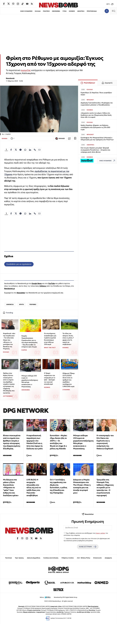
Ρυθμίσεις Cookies (68, 558)
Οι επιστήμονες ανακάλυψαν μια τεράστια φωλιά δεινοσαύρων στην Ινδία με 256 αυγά (50, 338)
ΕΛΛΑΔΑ (37, 11)
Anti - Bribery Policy (83, 558)
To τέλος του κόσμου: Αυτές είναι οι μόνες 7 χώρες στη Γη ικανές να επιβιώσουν (68, 338)
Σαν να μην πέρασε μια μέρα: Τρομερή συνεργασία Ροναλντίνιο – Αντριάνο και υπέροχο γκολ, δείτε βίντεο (95, 150)
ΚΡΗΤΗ (21, 304)
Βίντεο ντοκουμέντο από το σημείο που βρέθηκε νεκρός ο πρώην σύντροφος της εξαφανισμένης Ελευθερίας (11, 442)
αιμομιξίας (26, 70)
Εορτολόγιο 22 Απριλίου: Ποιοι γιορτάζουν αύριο (96, 94)
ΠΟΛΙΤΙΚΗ (46, 11)
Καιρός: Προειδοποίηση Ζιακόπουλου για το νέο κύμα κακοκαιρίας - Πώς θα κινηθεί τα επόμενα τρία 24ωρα (29, 341)
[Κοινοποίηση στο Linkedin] (30, 150)
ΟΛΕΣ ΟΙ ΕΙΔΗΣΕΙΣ (26, 11)
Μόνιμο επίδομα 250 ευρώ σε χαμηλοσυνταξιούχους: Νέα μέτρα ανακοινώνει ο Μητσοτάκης (29, 381)
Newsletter (21, 293)
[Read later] (75, 138)
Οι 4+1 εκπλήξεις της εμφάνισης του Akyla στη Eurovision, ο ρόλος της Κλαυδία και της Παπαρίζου (58, 486)
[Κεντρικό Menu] (113, 11)
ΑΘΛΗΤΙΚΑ (80, 11)
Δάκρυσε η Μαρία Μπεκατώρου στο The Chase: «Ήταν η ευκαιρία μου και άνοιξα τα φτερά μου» (82, 486)
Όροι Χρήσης (19, 558)
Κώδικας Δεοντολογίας (51, 558)
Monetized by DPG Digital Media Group (65, 597)
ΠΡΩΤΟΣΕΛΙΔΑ (92, 11)
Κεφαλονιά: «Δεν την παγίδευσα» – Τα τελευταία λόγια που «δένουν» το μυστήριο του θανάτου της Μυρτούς (9, 341)
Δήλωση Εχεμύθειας (33, 558)
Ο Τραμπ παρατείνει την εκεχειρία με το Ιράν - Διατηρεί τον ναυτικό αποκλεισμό (49, 378)
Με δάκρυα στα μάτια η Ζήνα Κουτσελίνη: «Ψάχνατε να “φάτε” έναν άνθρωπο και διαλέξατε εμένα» (11, 487)
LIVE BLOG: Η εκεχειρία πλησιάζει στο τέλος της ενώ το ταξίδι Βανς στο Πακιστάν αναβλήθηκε (33, 487)
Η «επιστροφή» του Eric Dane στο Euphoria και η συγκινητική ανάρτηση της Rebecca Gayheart (105, 442)
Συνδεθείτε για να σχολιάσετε (18, 264)
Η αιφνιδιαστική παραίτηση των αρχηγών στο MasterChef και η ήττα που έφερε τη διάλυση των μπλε (34, 442)
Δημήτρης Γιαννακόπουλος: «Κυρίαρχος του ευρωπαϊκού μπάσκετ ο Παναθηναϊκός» (97, 104)
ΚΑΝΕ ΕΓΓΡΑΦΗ (87, 546)
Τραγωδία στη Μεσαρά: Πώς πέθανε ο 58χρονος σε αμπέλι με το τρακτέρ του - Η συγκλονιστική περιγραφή (105, 487)
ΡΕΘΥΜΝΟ (33, 304)
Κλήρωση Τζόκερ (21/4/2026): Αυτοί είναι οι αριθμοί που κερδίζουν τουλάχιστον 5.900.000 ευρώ (69, 379)
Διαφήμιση (108, 558)
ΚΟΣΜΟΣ (72, 11)
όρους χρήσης (100, 533)
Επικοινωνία (97, 558)
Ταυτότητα (8, 558)
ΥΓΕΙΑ (64, 11)
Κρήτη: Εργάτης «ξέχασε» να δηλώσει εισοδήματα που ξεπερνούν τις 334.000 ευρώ (95, 127)
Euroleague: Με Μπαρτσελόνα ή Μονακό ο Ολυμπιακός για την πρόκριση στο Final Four (97, 139)
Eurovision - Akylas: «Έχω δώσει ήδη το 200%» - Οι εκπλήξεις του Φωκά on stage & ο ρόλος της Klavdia (58, 442)
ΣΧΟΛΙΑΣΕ (60, 138)
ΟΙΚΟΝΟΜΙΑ (56, 11)
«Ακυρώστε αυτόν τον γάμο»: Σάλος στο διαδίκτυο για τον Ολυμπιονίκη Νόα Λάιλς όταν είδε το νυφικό (96, 115)
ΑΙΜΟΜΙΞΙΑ (10, 304)
